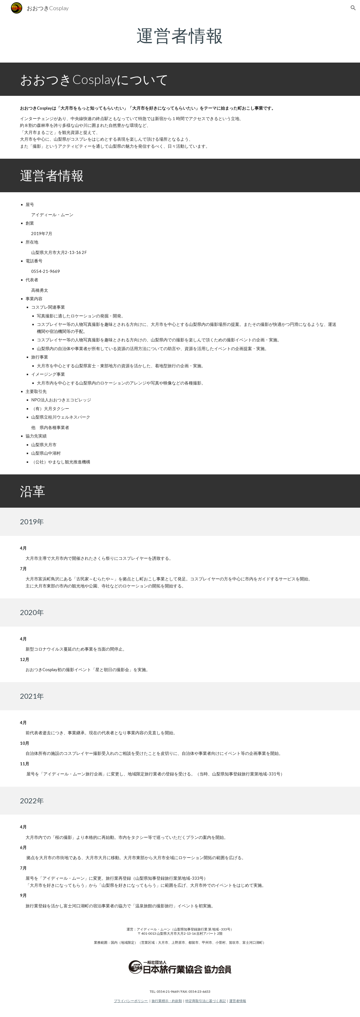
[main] (180, 35)
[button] (353, 8)
